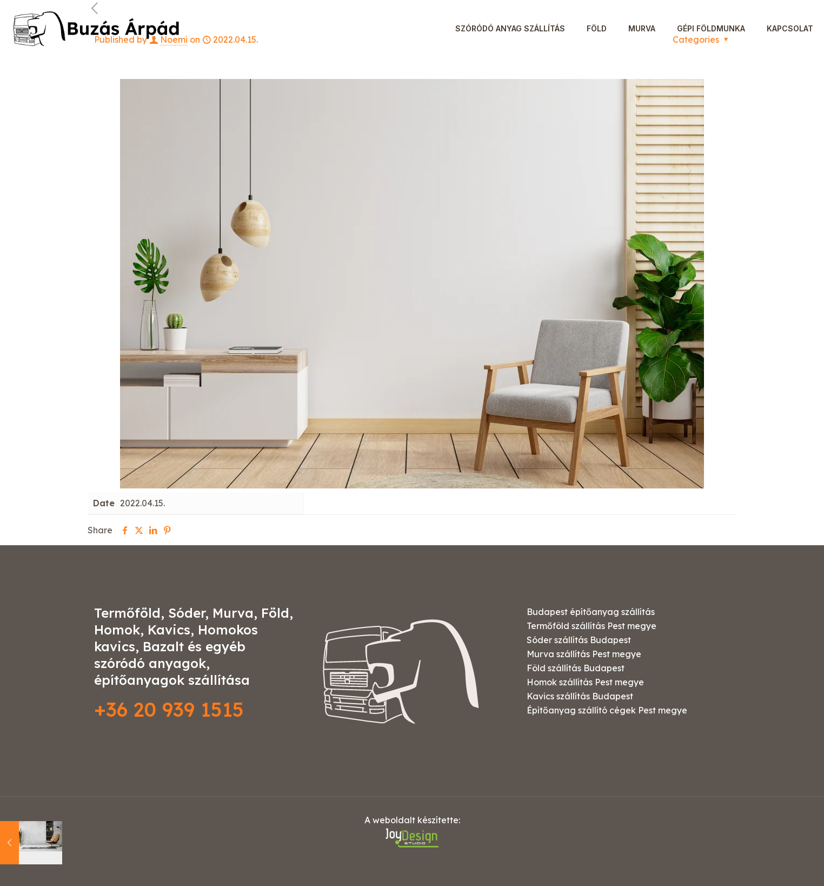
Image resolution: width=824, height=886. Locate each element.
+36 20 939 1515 (169, 709)
